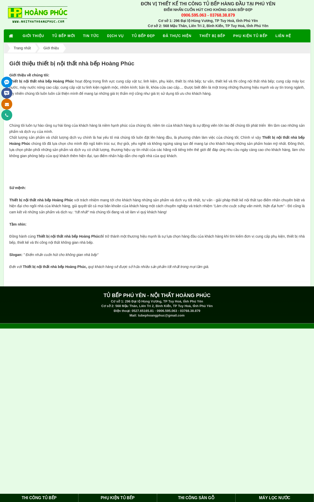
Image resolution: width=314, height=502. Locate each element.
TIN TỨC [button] (91, 36)
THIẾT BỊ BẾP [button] (212, 36)
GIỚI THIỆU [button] (33, 36)
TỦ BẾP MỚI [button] (63, 36)
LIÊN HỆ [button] (283, 36)
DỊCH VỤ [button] (115, 36)
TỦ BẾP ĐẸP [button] (143, 36)
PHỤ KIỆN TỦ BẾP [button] (250, 36)
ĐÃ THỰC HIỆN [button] (177, 36)
